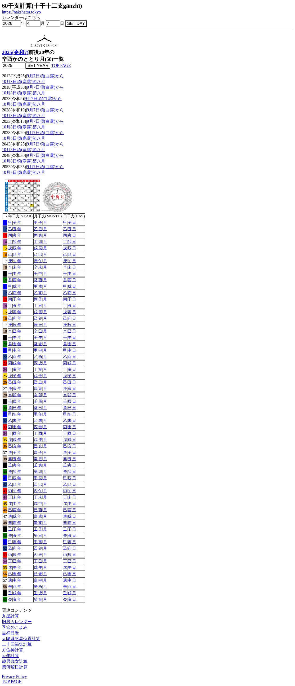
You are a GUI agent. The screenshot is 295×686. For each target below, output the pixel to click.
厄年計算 (10, 655)
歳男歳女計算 (14, 661)
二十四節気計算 (17, 644)
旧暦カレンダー (17, 621)
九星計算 (10, 616)
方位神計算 (12, 650)
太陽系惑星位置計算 (21, 638)
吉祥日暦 (10, 633)
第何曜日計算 (14, 667)
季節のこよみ (14, 627)
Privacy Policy (14, 676)
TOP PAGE (61, 65)
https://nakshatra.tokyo (21, 12)
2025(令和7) (15, 52)
